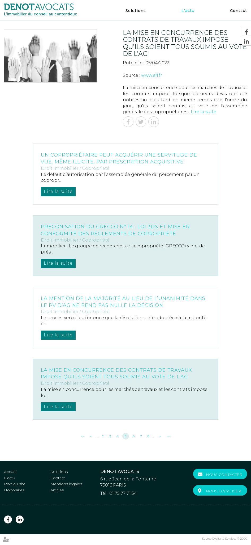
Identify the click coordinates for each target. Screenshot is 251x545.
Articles (57, 490)
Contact (238, 10)
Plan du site (14, 483)
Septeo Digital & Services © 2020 (224, 538)
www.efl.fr (151, 75)
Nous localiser (223, 491)
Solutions (136, 10)
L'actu (187, 10)
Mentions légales (66, 483)
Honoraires (14, 490)
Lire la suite (203, 111)
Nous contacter (224, 474)
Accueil (10, 471)
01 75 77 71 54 (123, 493)
